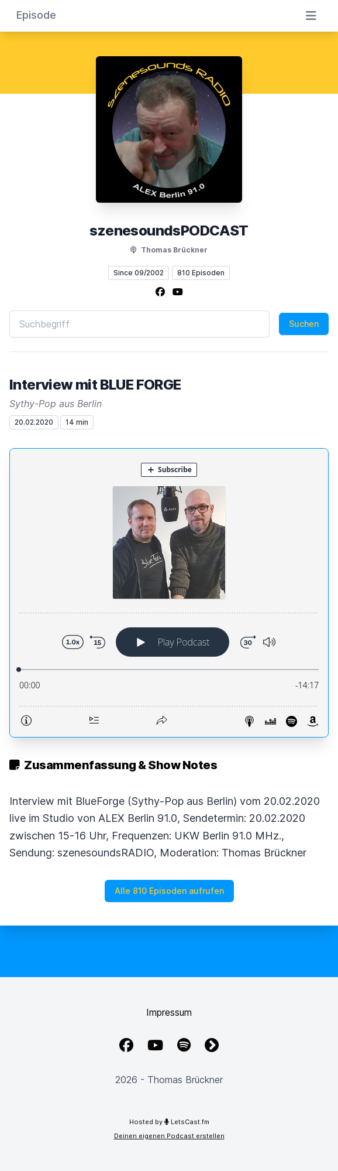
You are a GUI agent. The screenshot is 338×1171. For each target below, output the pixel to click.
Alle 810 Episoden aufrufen (169, 891)
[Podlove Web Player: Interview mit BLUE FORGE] (169, 593)
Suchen (304, 324)
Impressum (169, 1012)
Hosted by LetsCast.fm (169, 1122)
